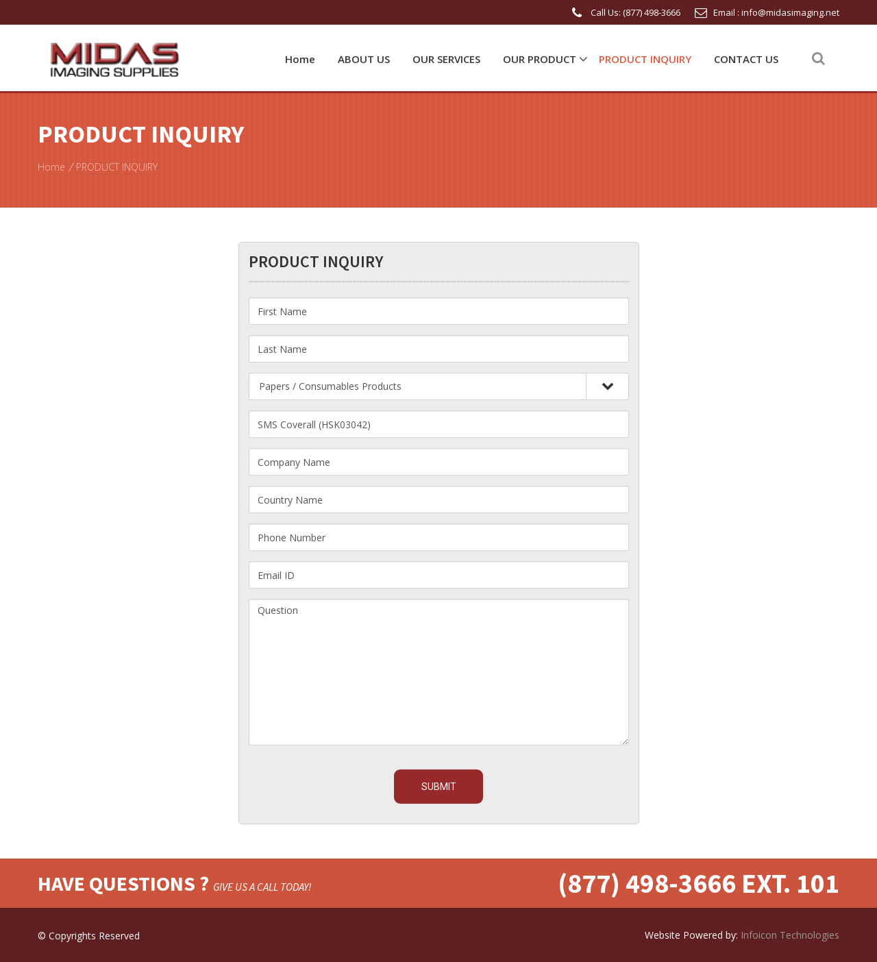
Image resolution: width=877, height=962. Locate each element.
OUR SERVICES (446, 59)
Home (300, 59)
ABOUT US (364, 59)
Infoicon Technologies (790, 934)
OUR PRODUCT (539, 59)
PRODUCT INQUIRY (645, 59)
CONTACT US (746, 59)
